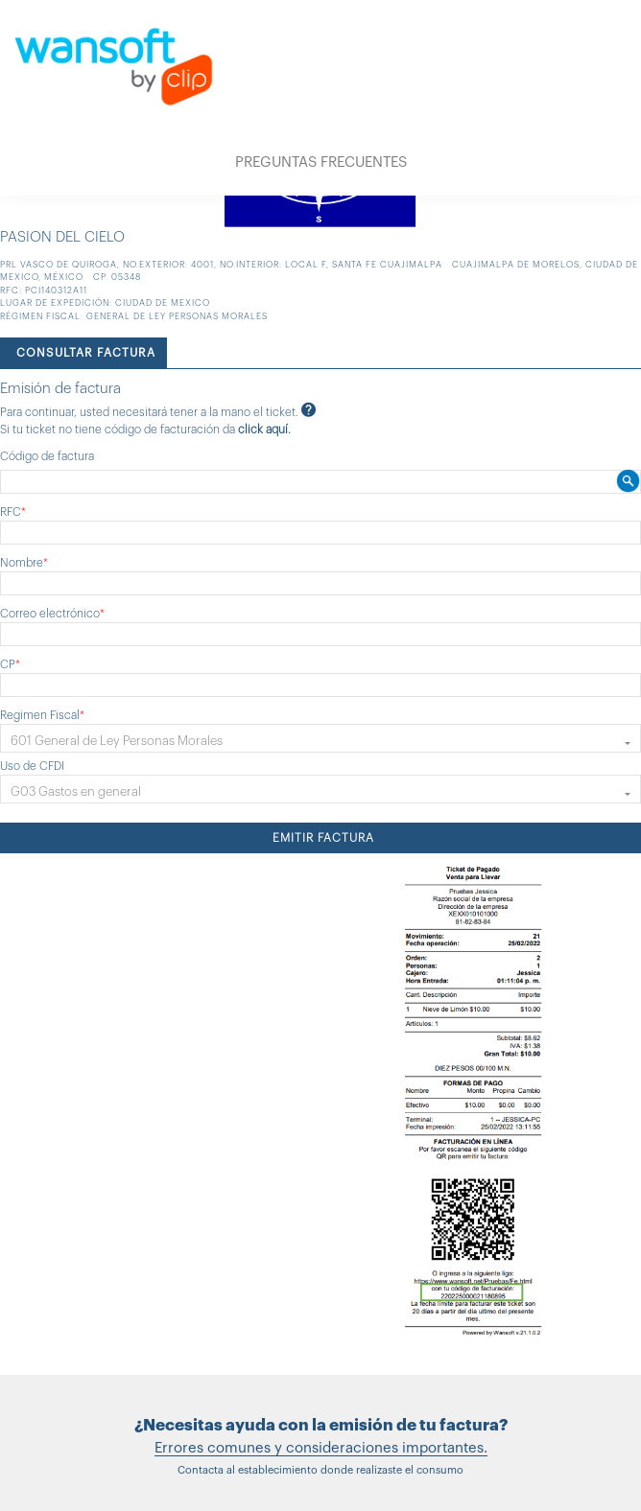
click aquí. (264, 429)
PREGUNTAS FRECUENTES (321, 162)
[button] (320, 738)
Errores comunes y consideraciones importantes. (320, 1448)
